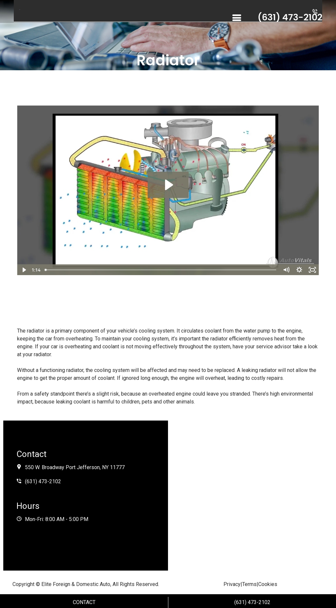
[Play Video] (23, 269)
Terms (249, 584)
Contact (84, 602)
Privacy (232, 584)
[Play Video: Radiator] (168, 185)
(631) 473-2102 (252, 602)
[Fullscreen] (312, 269)
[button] (315, 13)
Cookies (267, 584)
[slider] (161, 269)
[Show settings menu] (299, 269)
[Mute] (286, 269)
